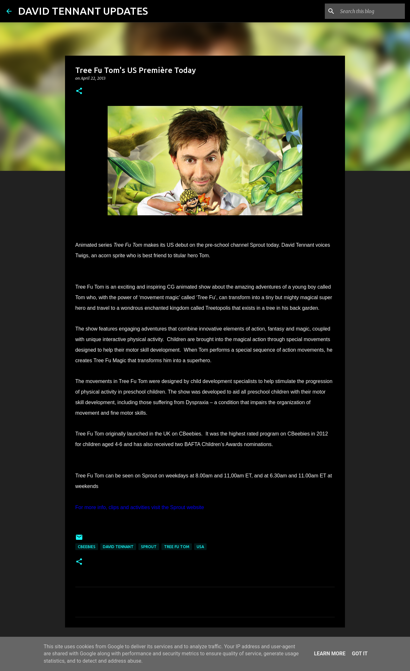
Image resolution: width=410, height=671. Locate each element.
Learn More (329, 654)
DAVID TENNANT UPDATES (83, 11)
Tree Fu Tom (176, 547)
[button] (79, 91)
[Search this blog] (371, 11)
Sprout (149, 547)
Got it (359, 654)
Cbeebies (86, 547)
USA (200, 547)
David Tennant (118, 547)
